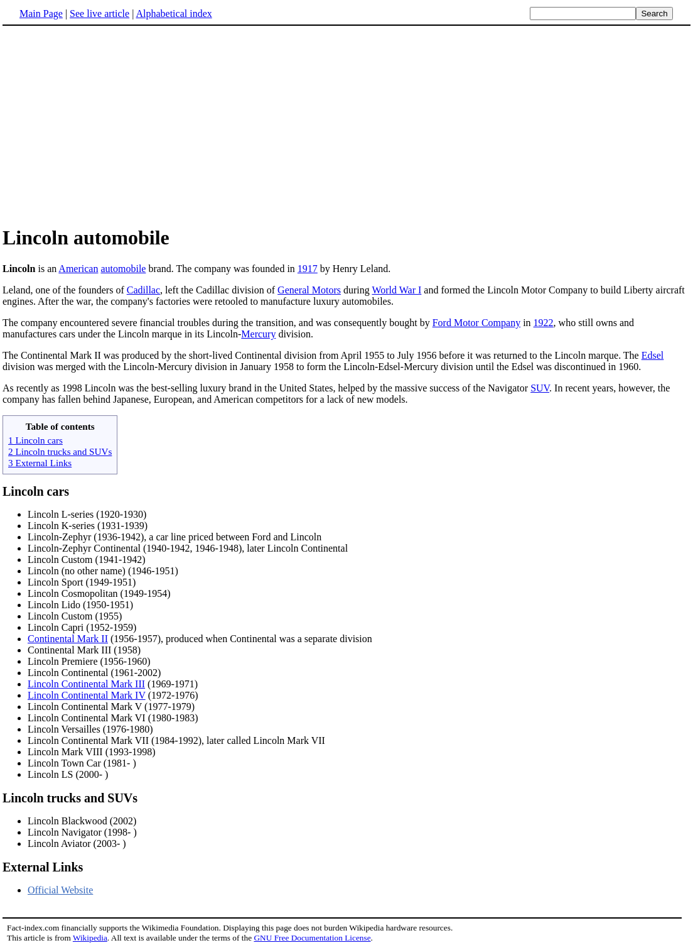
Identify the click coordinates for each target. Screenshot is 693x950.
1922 (544, 322)
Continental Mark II (68, 638)
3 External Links (40, 462)
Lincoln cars (36, 491)
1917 (308, 268)
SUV (539, 388)
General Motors (309, 290)
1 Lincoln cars (35, 440)
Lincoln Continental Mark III (86, 684)
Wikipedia (90, 937)
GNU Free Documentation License (312, 937)
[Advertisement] (346, 125)
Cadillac (143, 290)
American (78, 268)
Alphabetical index (174, 13)
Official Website (60, 890)
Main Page (41, 13)
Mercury (258, 334)
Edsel (653, 355)
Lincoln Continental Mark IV (87, 695)
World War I (396, 290)
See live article (99, 13)
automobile (123, 268)
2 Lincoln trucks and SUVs (60, 451)
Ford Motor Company (476, 322)
